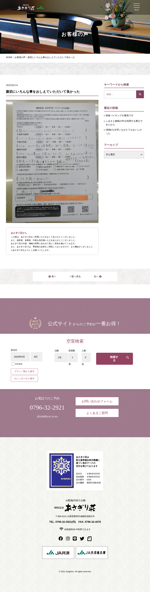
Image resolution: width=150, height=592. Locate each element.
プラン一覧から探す (24, 371)
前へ (54, 276)
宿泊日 (14, 350)
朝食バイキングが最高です (119, 115)
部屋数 (75, 350)
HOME (9, 57)
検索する (115, 357)
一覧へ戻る (75, 276)
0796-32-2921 (47, 407)
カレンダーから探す (24, 378)
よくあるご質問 (97, 413)
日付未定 (17, 363)
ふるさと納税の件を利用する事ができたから (124, 123)
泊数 (60, 350)
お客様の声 (20, 57)
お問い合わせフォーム (97, 401)
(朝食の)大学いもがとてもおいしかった (124, 132)
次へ (96, 276)
